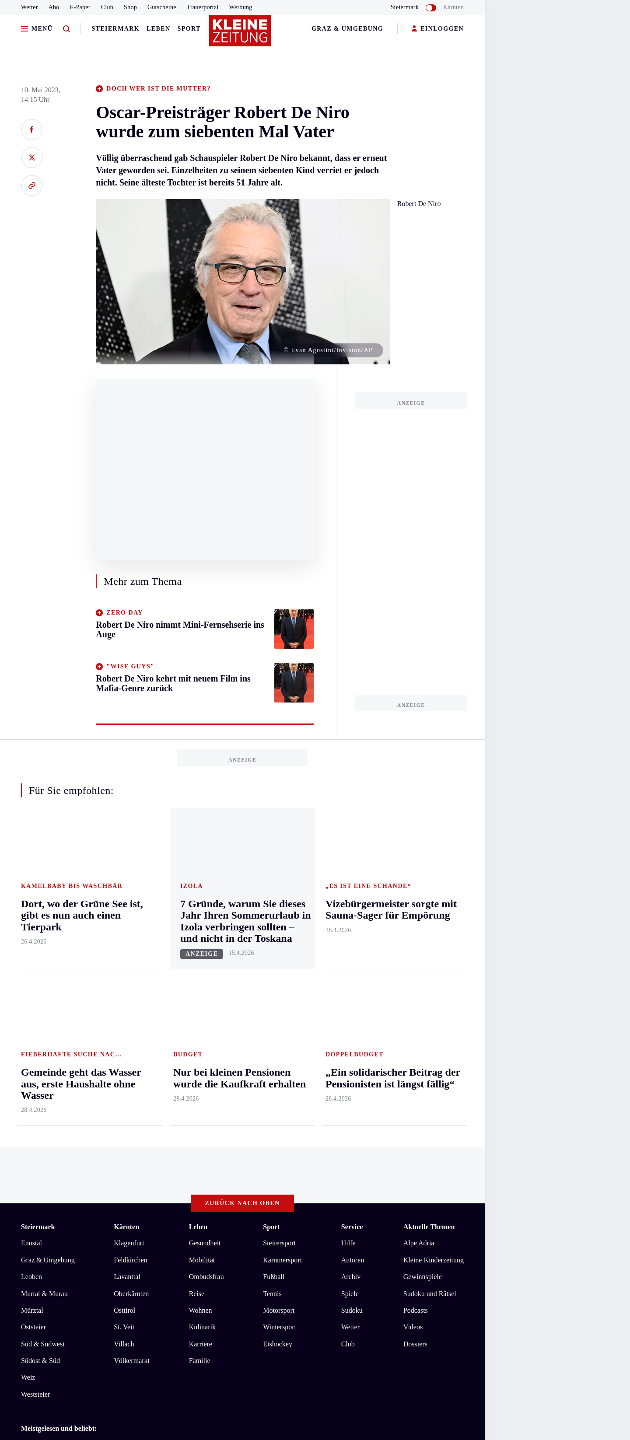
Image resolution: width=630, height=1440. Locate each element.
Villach (124, 991)
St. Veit (124, 975)
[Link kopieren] (31, 185)
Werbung (240, 7)
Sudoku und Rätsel (429, 941)
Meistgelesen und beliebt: (59, 1076)
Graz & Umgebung (347, 28)
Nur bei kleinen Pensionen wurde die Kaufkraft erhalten (115, 1132)
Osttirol (124, 957)
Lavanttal (127, 924)
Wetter (29, 7)
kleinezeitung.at (69, 1198)
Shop (130, 7)
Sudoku (352, 957)
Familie (199, 1008)
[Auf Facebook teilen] (31, 129)
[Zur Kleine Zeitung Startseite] (240, 34)
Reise (197, 941)
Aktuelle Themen (429, 874)
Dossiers (415, 991)
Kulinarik (202, 975)
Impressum (38, 1167)
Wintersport (279, 975)
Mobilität (202, 907)
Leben (158, 28)
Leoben (31, 924)
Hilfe (348, 891)
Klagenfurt (129, 891)
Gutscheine (161, 7)
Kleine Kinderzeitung (433, 907)
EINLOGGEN (438, 29)
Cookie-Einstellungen (247, 1167)
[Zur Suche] (66, 29)
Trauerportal (203, 7)
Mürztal (32, 957)
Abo (54, 7)
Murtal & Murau (44, 941)
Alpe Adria (418, 891)
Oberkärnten (131, 941)
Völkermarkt (132, 1008)
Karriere (200, 991)
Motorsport (278, 957)
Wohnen (200, 957)
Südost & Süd (40, 1008)
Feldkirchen (130, 907)
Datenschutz (102, 1167)
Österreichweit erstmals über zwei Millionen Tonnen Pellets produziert (136, 1093)
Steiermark (115, 28)
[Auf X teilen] (31, 157)
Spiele (350, 941)
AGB (69, 1167)
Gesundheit (205, 891)
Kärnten (453, 7)
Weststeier (35, 1041)
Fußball (273, 924)
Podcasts (415, 957)
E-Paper (80, 7)
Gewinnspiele (422, 924)
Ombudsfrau (206, 924)
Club (107, 7)
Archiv (350, 924)
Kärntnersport (282, 907)
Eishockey (277, 991)
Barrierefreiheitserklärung (167, 1167)
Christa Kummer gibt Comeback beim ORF (98, 1106)
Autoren (352, 907)
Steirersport (279, 891)
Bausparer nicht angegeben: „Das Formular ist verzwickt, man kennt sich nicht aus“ (154, 1119)
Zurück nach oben (242, 850)
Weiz (28, 1025)
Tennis (272, 941)
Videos (413, 975)
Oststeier (33, 975)
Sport (189, 28)
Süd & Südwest (43, 991)
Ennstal (31, 891)
